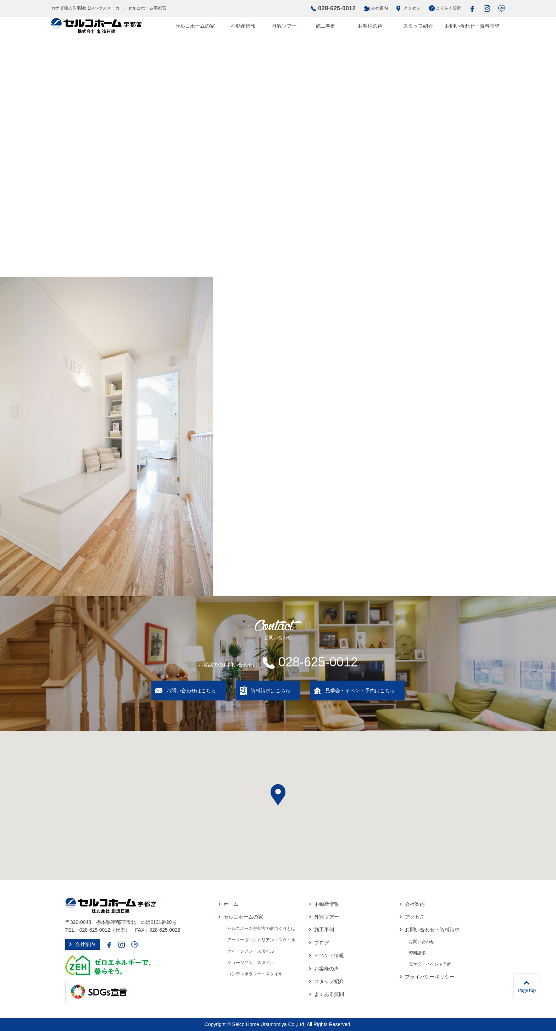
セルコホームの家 (195, 26)
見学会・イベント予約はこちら (360, 690)
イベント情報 (329, 955)
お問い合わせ (421, 941)
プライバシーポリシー (430, 977)
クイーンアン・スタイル (250, 951)
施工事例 (325, 26)
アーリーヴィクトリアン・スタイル (261, 939)
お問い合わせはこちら (191, 690)
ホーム (230, 904)
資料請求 (417, 952)
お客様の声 (370, 26)
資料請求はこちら (270, 690)
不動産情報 (243, 26)
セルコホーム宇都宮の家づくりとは (261, 928)
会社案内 (379, 8)
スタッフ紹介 (418, 26)
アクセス (412, 8)
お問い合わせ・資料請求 (472, 26)
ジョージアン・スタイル (250, 962)
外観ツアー (284, 26)
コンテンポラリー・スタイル (255, 973)
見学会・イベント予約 (430, 964)
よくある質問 (448, 8)
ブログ (321, 943)
